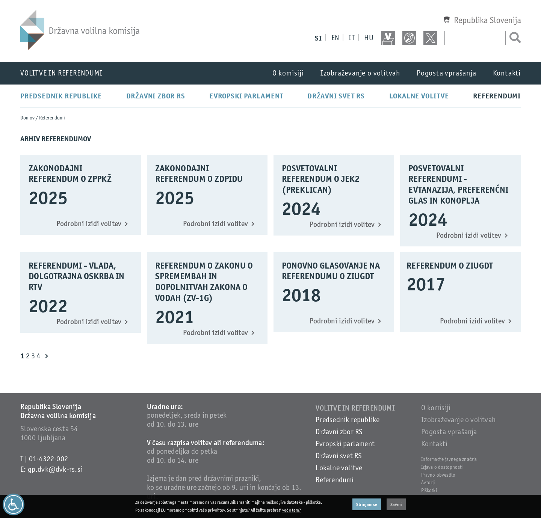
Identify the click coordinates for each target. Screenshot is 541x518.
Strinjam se (366, 504)
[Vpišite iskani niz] (475, 38)
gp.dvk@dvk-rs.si (55, 469)
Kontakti (507, 73)
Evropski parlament (246, 95)
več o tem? (291, 510)
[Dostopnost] (13, 504)
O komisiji (288, 73)
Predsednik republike (61, 95)
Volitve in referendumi (61, 73)
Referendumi (497, 95)
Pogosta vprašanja (446, 73)
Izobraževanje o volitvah (360, 73)
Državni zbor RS (155, 95)
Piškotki (429, 490)
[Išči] (513, 38)
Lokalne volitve (419, 95)
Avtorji (428, 482)
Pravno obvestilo (438, 475)
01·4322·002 (48, 459)
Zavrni (396, 504)
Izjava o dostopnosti (441, 467)
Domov (27, 118)
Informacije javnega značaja (449, 459)
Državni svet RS (336, 95)
